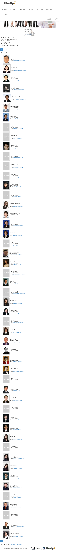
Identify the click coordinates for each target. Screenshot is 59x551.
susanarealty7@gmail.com (20, 99)
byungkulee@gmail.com (18, 322)
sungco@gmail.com (17, 516)
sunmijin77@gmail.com (17, 439)
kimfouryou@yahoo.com (17, 487)
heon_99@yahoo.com (17, 148)
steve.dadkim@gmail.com (18, 526)
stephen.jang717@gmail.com (19, 293)
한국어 (49, 19)
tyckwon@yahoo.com (17, 410)
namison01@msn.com (18, 196)
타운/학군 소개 (39, 9)
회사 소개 (12, 9)
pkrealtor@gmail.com (17, 109)
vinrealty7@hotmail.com (18, 351)
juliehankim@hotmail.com (19, 89)
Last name (13, 52)
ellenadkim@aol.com (17, 283)
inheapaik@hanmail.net (18, 157)
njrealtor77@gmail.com (17, 254)
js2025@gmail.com (17, 245)
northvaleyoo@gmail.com (18, 419)
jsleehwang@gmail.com (18, 536)
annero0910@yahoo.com (18, 380)
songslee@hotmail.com (18, 128)
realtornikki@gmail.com (18, 186)
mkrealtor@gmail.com (17, 80)
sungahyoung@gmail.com (18, 206)
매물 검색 (30, 9)
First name (19, 52)
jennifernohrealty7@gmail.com (19, 274)
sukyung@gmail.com (17, 468)
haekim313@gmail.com (17, 313)
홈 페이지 (4, 9)
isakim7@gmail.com (17, 264)
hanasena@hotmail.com (17, 235)
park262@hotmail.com (17, 303)
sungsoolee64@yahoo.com (18, 342)
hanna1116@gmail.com (18, 177)
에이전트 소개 (21, 9)
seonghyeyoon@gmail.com (18, 458)
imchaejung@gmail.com (18, 478)
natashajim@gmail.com (18, 167)
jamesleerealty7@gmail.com (19, 60)
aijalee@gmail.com (17, 497)
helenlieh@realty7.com (18, 225)
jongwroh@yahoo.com (17, 400)
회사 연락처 (5, 14)
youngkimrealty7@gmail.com (20, 70)
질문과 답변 (49, 9)
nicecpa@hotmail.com (17, 507)
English (56, 19)
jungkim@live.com (16, 390)
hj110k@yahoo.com (17, 332)
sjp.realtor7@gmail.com (17, 118)
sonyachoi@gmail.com (17, 361)
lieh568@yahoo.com (17, 429)
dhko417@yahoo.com (17, 138)
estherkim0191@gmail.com (18, 371)
